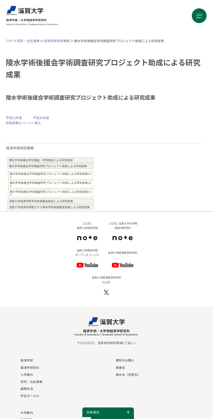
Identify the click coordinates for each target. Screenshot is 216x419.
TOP (9, 40)
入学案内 (27, 374)
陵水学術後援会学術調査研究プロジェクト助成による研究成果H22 (50, 175)
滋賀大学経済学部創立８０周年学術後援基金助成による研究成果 (49, 207)
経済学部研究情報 (57, 40)
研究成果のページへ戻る (23, 123)
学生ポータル (30, 396)
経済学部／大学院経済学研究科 (106, 330)
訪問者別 (108, 412)
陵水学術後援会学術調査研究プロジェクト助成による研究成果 (48, 166)
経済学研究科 (30, 367)
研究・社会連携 (28, 40)
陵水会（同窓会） (128, 374)
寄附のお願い (125, 360)
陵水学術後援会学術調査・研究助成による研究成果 (41, 160)
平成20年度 (41, 117)
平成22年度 (14, 117)
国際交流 (27, 389)
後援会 (120, 367)
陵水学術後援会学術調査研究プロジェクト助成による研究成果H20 (50, 184)
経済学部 (27, 360)
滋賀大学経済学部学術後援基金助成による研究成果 (41, 201)
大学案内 (27, 412)
